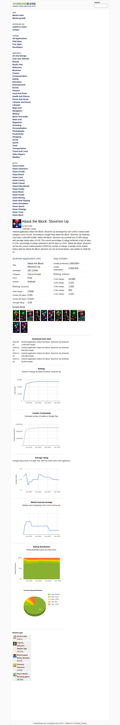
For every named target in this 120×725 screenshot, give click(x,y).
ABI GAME (28, 226)
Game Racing (19, 198)
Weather (16, 157)
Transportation (19, 148)
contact (16, 30)
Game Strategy (19, 209)
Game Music (18, 192)
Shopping (17, 137)
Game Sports (18, 206)
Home (84, 723)
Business (17, 70)
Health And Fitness (21, 96)
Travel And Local (20, 151)
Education (17, 82)
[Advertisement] (69, 4)
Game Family (18, 189)
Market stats (18, 15)
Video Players (19, 154)
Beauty (16, 62)
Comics (16, 73)
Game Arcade (26, 234)
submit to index (20, 27)
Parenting (17, 125)
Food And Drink (20, 93)
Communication (20, 76)
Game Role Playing (21, 200)
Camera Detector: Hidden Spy (22, 646)
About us (69, 723)
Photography (18, 131)
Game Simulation (20, 203)
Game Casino (19, 180)
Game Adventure (20, 169)
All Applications (20, 38)
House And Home (20, 99)
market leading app (53, 505)
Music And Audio (20, 117)
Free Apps (17, 44)
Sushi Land (22, 636)
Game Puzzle (18, 195)
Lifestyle (16, 105)
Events (16, 88)
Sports (16, 143)
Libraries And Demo (22, 102)
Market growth (19, 18)
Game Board (18, 174)
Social (15, 140)
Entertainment (19, 85)
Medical (16, 114)
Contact (77, 723)
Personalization (20, 128)
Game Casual (19, 183)
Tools (15, 145)
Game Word (18, 215)
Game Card (18, 177)
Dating (16, 79)
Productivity (18, 134)
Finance (16, 90)
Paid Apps (17, 41)
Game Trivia (18, 212)
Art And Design (19, 56)
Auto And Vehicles (21, 59)
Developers (18, 47)
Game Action (18, 166)
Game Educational (21, 186)
